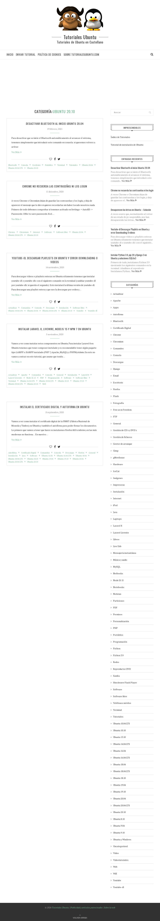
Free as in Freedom (122, 409)
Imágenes (118, 477)
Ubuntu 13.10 (119, 736)
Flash (116, 395)
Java (36, 462)
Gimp (115, 449)
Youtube (84, 312)
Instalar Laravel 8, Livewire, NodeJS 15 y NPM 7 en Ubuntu (54, 334)
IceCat (116, 470)
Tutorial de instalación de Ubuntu (127, 144)
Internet (37, 233)
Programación (56, 383)
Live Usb (117, 545)
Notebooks (118, 586)
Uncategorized (120, 845)
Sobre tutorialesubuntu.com (81, 54)
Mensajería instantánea (124, 552)
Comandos (27, 309)
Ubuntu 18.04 (14, 465)
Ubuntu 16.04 (61, 462)
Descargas (53, 309)
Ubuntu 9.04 (119, 825)
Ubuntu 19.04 (66, 465)
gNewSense (119, 456)
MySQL (116, 565)
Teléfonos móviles (122, 702)
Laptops (117, 518)
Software (49, 233)
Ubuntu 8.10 (119, 818)
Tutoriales (77, 165)
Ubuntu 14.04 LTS (121, 743)
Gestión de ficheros (122, 436)
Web (46, 389)
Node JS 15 (33, 383)
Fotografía (118, 402)
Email (116, 374)
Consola (25, 165)
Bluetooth (12, 165)
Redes (116, 661)
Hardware (118, 463)
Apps (116, 306)
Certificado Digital (30, 458)
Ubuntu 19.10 (82, 386)
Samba (116, 675)
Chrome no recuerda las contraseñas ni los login (54, 187)
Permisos (117, 613)
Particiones (118, 599)
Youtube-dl (13, 315)
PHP (44, 383)
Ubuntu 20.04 (14, 168)
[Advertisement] (81, 84)
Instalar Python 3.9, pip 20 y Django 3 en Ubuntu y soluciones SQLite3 (131, 256)
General (62, 380)
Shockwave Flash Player (125, 681)
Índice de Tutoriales (120, 137)
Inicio (10, 54)
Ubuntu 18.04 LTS (16, 312)
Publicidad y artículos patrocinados (86, 906)
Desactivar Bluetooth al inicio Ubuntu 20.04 (55, 124)
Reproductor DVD (122, 668)
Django (116, 368)
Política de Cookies (49, 54)
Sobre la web (109, 906)
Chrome (12, 233)
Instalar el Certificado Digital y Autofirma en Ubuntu (55, 413)
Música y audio (120, 559)
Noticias (117, 593)
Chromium (25, 233)
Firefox (86, 458)
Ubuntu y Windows (122, 838)
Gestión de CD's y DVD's (125, 429)
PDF (115, 606)
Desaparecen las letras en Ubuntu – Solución (129, 209)
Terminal (64, 165)
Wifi (115, 872)
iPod (115, 504)
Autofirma (13, 458)
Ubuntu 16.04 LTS (28, 386)
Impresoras (119, 484)
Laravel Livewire (15, 383)
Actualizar (13, 309)
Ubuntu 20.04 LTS (32, 168)
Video (116, 852)
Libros (116, 538)
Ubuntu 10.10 (119, 729)
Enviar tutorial (25, 54)
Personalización (121, 620)
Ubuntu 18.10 (66, 386)
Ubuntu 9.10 (119, 831)
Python (116, 647)
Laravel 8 (89, 380)
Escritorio (38, 165)
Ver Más (16, 152)
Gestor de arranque (122, 443)
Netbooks (118, 572)
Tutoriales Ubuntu (80, 36)
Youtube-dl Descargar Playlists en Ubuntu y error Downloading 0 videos (55, 261)
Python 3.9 (118, 654)
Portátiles (51, 165)
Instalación (67, 309)
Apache (25, 380)
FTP (115, 415)
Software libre (64, 233)
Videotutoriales (120, 859)
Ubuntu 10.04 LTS (121, 722)
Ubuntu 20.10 (50, 168)
